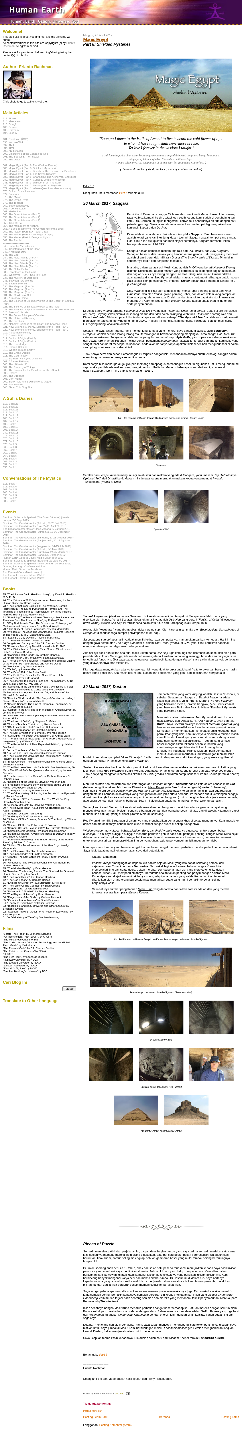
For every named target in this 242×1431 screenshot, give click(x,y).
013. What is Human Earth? (19, 349)
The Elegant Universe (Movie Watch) (24, 575)
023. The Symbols (13, 320)
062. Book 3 (10, 461)
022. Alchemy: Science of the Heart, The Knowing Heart (35, 323)
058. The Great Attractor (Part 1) (21, 220)
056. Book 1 (10, 467)
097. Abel (8, 145)
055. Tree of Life (12, 222)
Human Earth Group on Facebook (22, 569)
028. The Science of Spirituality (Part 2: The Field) (31, 306)
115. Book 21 (10, 409)
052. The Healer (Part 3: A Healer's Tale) (26, 231)
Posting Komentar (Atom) (115, 1425)
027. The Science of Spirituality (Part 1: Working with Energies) (39, 309)
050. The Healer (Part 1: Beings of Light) (26, 237)
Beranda (164, 1417)
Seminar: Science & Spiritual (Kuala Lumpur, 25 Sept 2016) (37, 563)
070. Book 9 (10, 444)
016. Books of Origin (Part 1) (19, 341)
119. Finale (9, 118)
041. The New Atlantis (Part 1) (20, 266)
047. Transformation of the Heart (21, 248)
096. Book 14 (10, 429)
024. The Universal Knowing (19, 318)
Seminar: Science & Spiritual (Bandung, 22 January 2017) (36, 560)
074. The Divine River (15, 199)
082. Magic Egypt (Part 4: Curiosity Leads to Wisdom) (34, 179)
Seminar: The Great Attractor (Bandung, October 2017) (34, 554)
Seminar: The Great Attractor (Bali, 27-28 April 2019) (33, 525)
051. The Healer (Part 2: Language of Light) (28, 234)
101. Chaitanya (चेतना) (15, 139)
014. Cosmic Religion (15, 346)
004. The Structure (13, 375)
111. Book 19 (10, 415)
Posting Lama (230, 1417)
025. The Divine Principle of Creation (24, 315)
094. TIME (9, 147)
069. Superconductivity (16, 205)
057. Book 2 (10, 464)
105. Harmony (11, 129)
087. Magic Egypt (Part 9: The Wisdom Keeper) (30, 165)
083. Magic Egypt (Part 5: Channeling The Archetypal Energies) (39, 176)
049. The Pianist (12, 240)
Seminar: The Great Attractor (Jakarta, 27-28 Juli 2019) (34, 523)
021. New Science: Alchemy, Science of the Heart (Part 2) (36, 326)
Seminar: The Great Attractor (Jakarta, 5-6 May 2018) (33, 549)
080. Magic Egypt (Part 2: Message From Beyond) (32, 185)
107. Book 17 (10, 421)
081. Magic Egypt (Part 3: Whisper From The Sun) (32, 182)
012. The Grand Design (16, 352)
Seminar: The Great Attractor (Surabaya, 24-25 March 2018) (37, 551)
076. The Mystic (12, 196)
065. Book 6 (10, 452)
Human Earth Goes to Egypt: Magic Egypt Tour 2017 (33, 557)
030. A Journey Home (15, 297)
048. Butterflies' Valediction (18, 245)
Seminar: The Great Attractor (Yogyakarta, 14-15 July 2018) (37, 546)
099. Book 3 (10, 495)
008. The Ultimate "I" (15, 364)
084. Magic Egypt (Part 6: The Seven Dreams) (29, 173)
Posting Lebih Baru (95, 1417)
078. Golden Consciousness (19, 191)
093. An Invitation (13, 150)
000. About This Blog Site (17, 387)
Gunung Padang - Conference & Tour (24, 566)
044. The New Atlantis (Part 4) (20, 257)
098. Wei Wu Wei (13, 142)
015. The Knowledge (15, 344)
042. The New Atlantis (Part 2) (20, 263)
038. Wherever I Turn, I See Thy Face (24, 274)
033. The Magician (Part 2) (18, 289)
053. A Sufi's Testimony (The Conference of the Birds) (34, 228)
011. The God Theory (15, 355)
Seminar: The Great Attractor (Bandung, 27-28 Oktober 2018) (38, 537)
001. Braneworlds (13, 384)
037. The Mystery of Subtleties (20, 277)
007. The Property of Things (19, 367)
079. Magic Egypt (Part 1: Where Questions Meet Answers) (37, 188)
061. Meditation (12, 211)
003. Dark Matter (12, 378)
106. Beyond (10, 127)
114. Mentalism (11, 121)
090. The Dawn (11, 159)
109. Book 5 (10, 489)
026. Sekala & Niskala (15, 312)
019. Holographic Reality (17, 332)
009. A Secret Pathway (16, 361)
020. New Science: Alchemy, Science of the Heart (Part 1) (36, 329)
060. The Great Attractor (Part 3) (21, 214)
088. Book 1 (10, 500)
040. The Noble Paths (15, 269)
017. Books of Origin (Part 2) (19, 338)
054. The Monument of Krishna (21, 225)
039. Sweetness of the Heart (19, 271)
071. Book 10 (10, 441)
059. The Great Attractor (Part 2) (21, 217)
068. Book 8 (10, 446)
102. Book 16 (10, 423)
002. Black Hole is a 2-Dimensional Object (27, 381)
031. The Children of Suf (17, 295)
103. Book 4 (10, 492)
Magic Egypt (95, 39)
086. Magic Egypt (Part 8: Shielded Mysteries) (29, 168)
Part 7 (123, 193)
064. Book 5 (10, 455)
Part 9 (103, 1354)
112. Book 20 (10, 412)
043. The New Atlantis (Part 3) (20, 260)
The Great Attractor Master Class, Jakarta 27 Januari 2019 (36, 528)
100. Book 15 (10, 426)
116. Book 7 (10, 483)
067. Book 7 (10, 449)
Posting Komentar (92, 1411)
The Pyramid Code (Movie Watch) (22, 572)
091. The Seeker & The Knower (21, 156)
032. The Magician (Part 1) (18, 292)
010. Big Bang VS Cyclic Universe (22, 358)
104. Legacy (10, 132)
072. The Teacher (13, 202)
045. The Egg (10, 254)
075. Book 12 (10, 435)
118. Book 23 (10, 403)
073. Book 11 (10, 438)
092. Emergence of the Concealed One (25, 153)
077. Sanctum (11, 194)
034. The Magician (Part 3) (18, 286)
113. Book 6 (10, 486)
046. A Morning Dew (14, 251)
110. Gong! (9, 124)
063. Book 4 (10, 458)
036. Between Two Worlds (18, 280)
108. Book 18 (10, 418)
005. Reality (10, 372)
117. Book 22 (10, 406)
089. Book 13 (10, 432)
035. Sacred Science (15, 283)
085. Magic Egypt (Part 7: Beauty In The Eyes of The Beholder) (39, 171)
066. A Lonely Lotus (14, 208)
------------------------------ (16, 135)
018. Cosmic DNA (13, 335)
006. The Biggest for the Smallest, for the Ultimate (31, 370)
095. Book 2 (10, 498)
